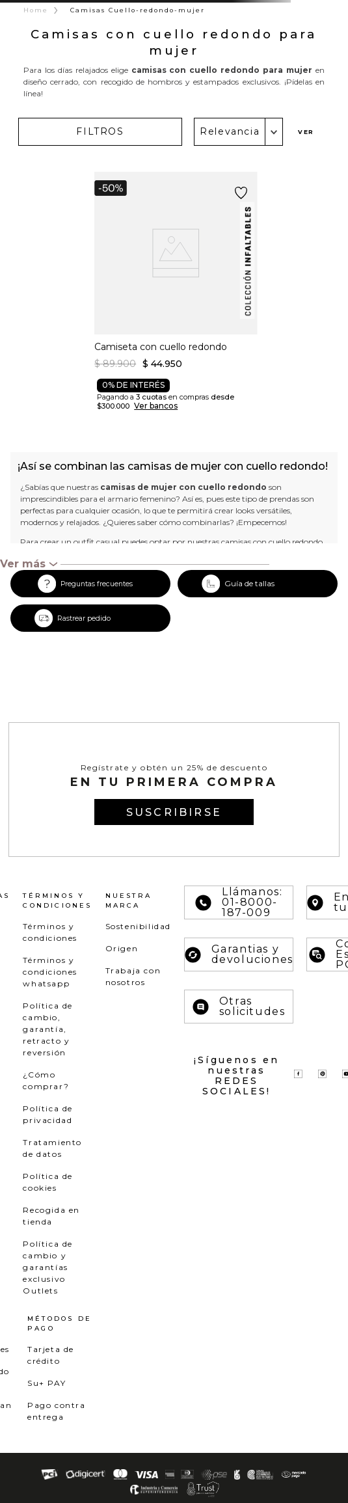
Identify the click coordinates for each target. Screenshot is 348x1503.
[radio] (321, 132)
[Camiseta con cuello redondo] (176, 298)
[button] (100, 132)
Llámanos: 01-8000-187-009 (238, 902)
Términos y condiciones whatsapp (50, 971)
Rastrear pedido (84, 618)
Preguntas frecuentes (96, 584)
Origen (122, 948)
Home (35, 10)
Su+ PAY (46, 1383)
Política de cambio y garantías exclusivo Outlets (48, 1267)
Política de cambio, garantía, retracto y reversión (48, 1029)
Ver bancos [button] (156, 406)
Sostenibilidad (138, 926)
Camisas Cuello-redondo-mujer (137, 10)
